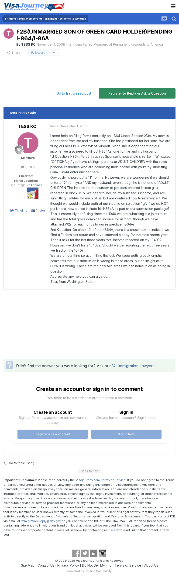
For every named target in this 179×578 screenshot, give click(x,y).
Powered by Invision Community (89, 571)
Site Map (27, 565)
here (112, 530)
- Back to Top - (90, 471)
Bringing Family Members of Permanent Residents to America (116, 44)
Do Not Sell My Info (97, 565)
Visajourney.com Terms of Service (101, 480)
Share (13, 52)
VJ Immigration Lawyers (133, 365)
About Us (151, 565)
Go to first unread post (74, 93)
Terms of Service (128, 565)
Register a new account (53, 434)
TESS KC (28, 44)
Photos (41, 210)
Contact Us (46, 565)
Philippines (34, 185)
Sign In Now (126, 434)
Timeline (21, 210)
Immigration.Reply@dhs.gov (41, 521)
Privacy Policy (68, 565)
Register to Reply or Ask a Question (137, 93)
